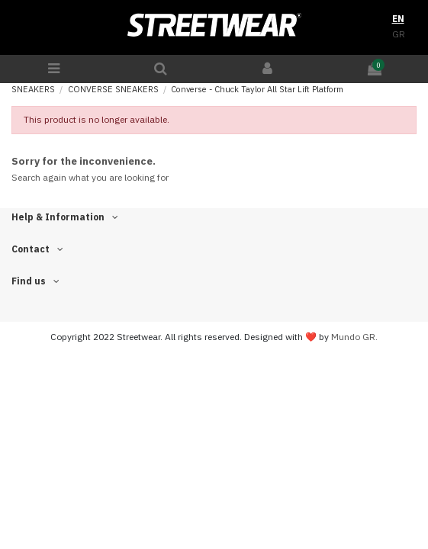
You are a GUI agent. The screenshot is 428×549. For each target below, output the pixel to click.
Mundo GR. (354, 336)
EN (398, 18)
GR (398, 34)
